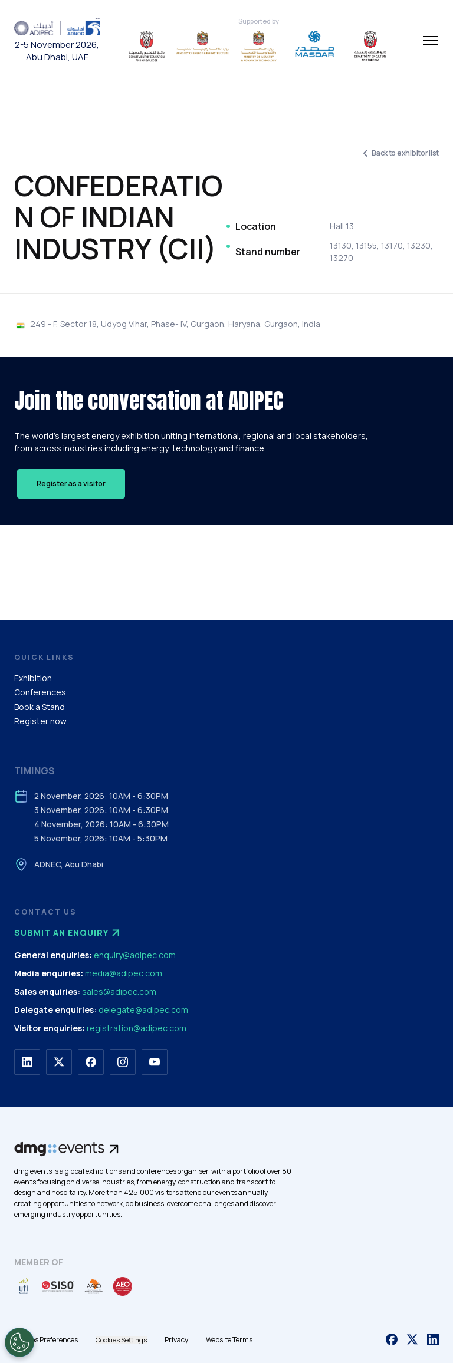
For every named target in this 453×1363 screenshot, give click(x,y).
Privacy (176, 1340)
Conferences (40, 692)
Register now (40, 721)
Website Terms (229, 1340)
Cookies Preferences (46, 1340)
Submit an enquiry (68, 933)
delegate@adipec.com (143, 1009)
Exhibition (33, 678)
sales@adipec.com (119, 991)
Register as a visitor (71, 483)
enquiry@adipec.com (135, 955)
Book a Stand (39, 706)
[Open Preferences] (19, 1342)
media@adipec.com (123, 973)
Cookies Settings (121, 1340)
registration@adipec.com (136, 1028)
